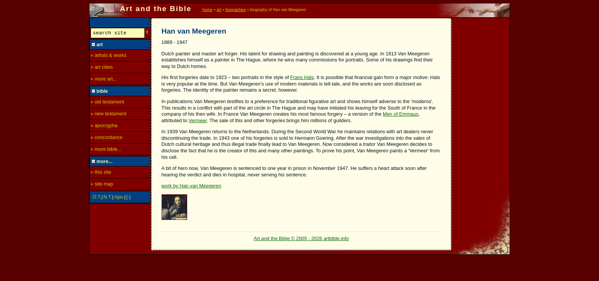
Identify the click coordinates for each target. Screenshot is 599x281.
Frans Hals (302, 77)
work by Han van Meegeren (192, 186)
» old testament (107, 103)
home (207, 10)
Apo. (119, 198)
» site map (102, 185)
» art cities (102, 68)
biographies (235, 10)
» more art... (104, 80)
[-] (128, 198)
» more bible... (106, 150)
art (219, 10)
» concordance (107, 138)
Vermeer (198, 120)
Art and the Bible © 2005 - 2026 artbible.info (301, 238)
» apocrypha (104, 126)
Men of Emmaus (400, 114)
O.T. (96, 198)
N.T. (108, 198)
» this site (101, 173)
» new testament (108, 115)
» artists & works (108, 56)
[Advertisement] (481, 132)
